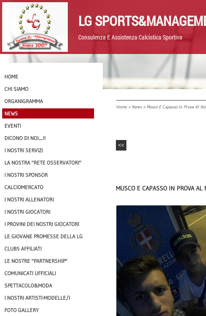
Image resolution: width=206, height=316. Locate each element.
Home (121, 107)
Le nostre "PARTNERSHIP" (35, 261)
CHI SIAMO (16, 89)
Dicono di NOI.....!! (24, 138)
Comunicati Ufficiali (30, 273)
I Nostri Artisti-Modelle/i (37, 297)
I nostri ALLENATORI (29, 199)
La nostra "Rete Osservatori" (42, 162)
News (137, 107)
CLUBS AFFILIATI (23, 248)
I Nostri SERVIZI (23, 150)
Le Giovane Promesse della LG (43, 236)
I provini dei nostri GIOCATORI (41, 224)
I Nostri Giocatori (27, 211)
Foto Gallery (21, 310)
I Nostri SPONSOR (26, 175)
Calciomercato (23, 187)
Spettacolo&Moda (28, 285)
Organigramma (23, 101)
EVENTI (12, 125)
